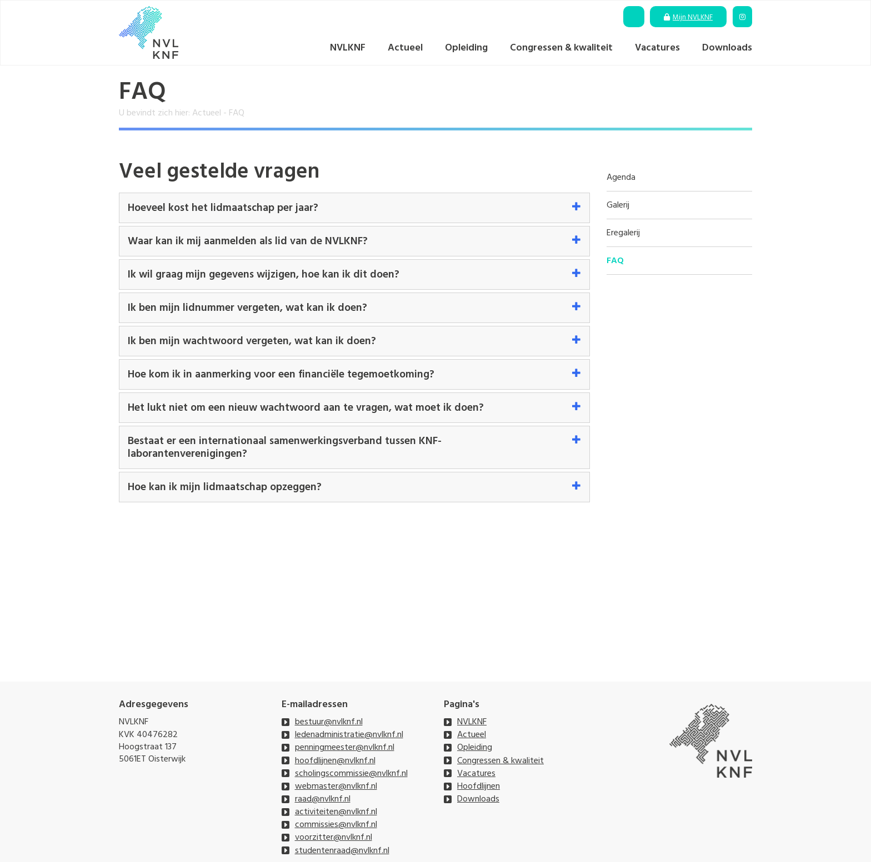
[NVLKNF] (148, 32)
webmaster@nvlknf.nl (336, 786)
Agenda (621, 177)
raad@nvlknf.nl (323, 799)
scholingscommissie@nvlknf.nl (351, 773)
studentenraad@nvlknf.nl (342, 850)
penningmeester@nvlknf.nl (344, 747)
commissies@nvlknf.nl (336, 824)
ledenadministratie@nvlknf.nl (349, 734)
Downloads (727, 47)
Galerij (618, 205)
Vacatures (657, 47)
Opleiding (466, 47)
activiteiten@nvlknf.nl (336, 811)
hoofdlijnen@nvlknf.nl (335, 760)
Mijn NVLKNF (693, 17)
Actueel (405, 47)
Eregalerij (623, 233)
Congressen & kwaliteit (561, 47)
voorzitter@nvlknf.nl (333, 837)
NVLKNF (348, 47)
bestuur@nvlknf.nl (329, 721)
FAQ (615, 260)
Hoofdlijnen (478, 786)
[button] (354, 208)
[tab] (354, 208)
